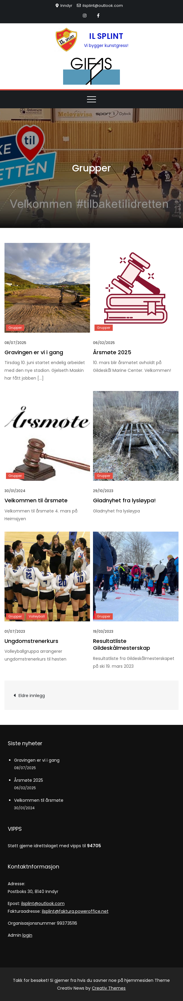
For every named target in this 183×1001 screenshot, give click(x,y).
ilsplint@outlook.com (100, 5)
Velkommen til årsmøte (36, 500)
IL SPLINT (106, 36)
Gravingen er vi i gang (33, 352)
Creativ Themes (109, 988)
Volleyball (37, 616)
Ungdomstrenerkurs (31, 641)
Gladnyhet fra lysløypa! (124, 500)
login (27, 935)
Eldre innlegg (32, 696)
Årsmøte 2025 (112, 352)
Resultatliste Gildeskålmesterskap (121, 644)
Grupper (15, 327)
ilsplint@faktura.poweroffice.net (75, 911)
